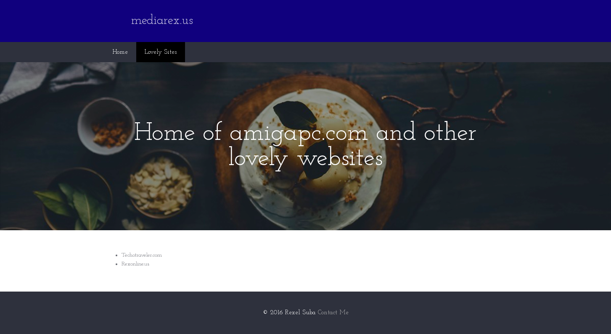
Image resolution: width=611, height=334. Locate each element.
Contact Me (333, 313)
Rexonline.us (135, 264)
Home (120, 52)
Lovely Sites (161, 52)
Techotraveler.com (142, 255)
